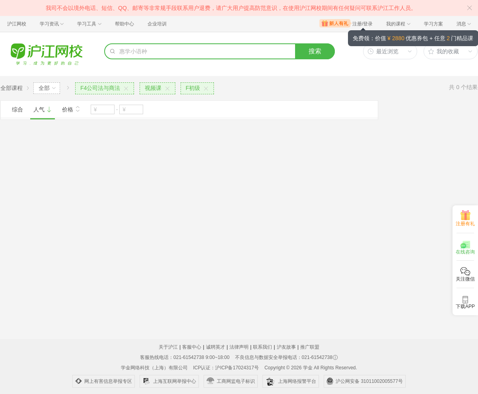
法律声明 (239, 347)
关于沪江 (168, 347)
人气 (42, 109)
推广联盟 (309, 347)
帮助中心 (124, 24)
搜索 (315, 51)
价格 (71, 109)
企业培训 (157, 24)
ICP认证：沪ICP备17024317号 (225, 368)
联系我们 (262, 347)
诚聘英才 (215, 347)
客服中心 (191, 347)
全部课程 (11, 88)
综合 (17, 109)
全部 (44, 88)
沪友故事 (286, 347)
